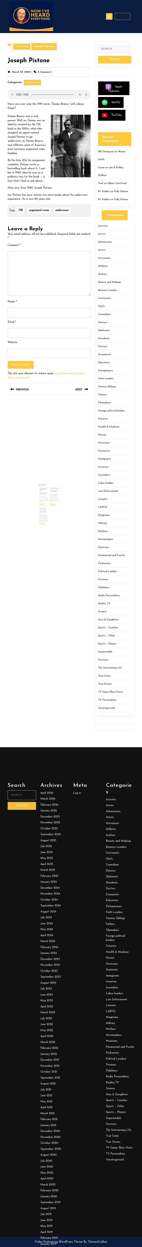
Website (12, 342)
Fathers (102, 394)
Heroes (102, 435)
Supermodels (105, 651)
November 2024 (50, 1244)
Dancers (102, 322)
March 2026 (47, 1149)
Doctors (102, 346)
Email (12, 322)
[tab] (109, 16)
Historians (104, 443)
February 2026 (49, 1155)
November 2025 (50, 1173)
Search (122, 16)
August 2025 (48, 1191)
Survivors (103, 659)
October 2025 (49, 1179)
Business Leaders (107, 290)
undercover (62, 210)
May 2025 (46, 1209)
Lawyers (102, 499)
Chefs (101, 306)
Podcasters (104, 563)
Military (102, 523)
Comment (14, 245)
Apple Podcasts (113, 88)
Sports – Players (107, 643)
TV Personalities (107, 700)
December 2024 (50, 1238)
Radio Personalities (109, 595)
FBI (21, 210)
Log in (77, 1143)
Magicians (104, 515)
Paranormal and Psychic (111, 555)
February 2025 (49, 1226)
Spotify (111, 102)
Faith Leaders (106, 378)
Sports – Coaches (108, 627)
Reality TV (104, 603)
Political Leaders (107, 571)
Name (12, 301)
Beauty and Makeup (109, 282)
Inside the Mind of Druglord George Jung (46, 491)
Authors (102, 274)
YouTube (112, 115)
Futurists (103, 418)
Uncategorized (106, 708)
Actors (102, 234)
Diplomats (104, 330)
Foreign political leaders (111, 410)
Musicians (103, 547)
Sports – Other (106, 635)
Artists (102, 250)
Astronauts (104, 258)
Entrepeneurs (105, 370)
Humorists (104, 451)
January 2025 (48, 1232)
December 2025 (50, 1167)
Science (102, 611)
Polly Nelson (121, 191)
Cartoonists (104, 298)
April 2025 (46, 1214)
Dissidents (104, 338)
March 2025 (47, 1220)
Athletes (103, 266)
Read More (46, 498)
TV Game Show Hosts (110, 692)
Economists (104, 354)
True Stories (105, 684)
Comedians (104, 314)
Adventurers (105, 242)
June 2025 (46, 1203)
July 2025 (46, 1197)
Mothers (103, 531)
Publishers (103, 587)
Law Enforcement (108, 491)
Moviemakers (105, 539)
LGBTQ (102, 507)
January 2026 (48, 1161)
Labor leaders (106, 483)
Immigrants (104, 459)
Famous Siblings (107, 386)
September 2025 (50, 1185)
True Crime (22, 46)
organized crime (39, 210)
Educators (104, 362)
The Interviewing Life (110, 668)
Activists (103, 226)
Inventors (103, 467)
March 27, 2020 (21, 72)
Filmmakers (104, 402)
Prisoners (103, 579)
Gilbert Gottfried (116, 183)
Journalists (104, 475)
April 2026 (46, 1143)
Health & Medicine (108, 426)
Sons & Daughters (108, 619)
